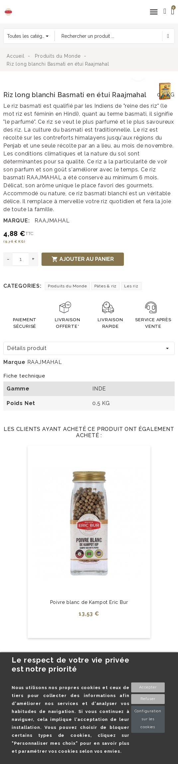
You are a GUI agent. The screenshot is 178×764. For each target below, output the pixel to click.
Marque (14, 362)
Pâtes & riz (105, 286)
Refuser (147, 699)
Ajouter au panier (82, 259)
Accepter (147, 687)
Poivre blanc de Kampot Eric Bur (89, 602)
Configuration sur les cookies (147, 719)
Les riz (131, 286)
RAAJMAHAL (52, 220)
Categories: (22, 286)
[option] (77, 82)
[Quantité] (20, 259)
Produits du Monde (67, 286)
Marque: (16, 220)
